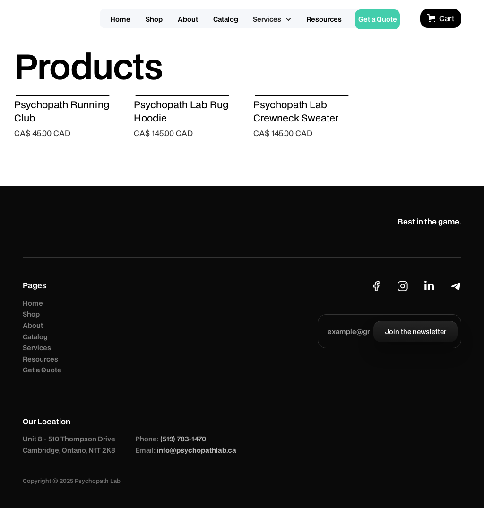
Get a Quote (42, 369)
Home (33, 303)
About (33, 325)
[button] (272, 19)
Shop (31, 314)
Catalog (35, 336)
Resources (40, 358)
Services (37, 347)
